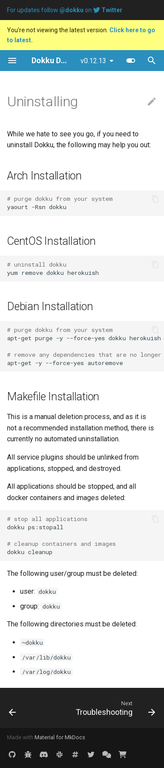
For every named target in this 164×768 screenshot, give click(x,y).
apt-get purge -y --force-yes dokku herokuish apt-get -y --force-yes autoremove (85, 346)
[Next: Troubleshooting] (114, 708)
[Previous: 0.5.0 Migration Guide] (12, 708)
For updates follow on (64, 10)
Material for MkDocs (60, 737)
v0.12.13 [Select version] (93, 61)
